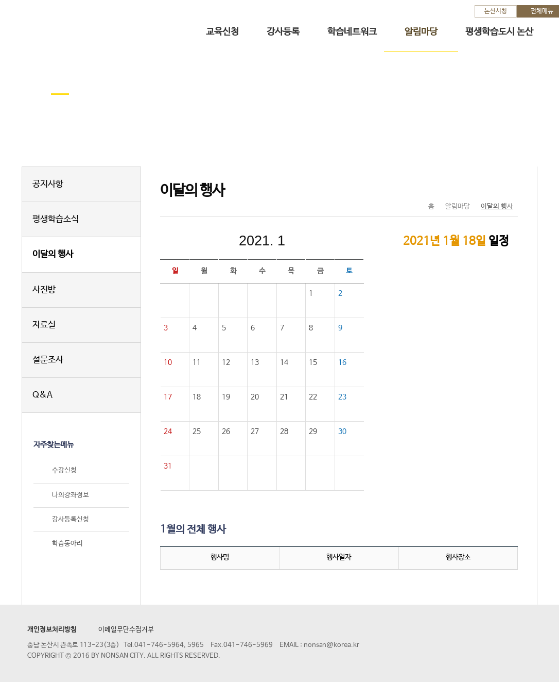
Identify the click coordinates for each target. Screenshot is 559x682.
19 (226, 397)
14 (284, 362)
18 (197, 397)
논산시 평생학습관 (82, 25)
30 (342, 431)
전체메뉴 (542, 11)
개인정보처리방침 (52, 630)
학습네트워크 (352, 32)
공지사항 (47, 184)
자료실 (44, 325)
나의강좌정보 (70, 495)
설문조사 (47, 360)
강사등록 (283, 32)
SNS (484, 185)
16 (342, 362)
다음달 (331, 240)
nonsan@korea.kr (331, 645)
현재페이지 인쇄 (505, 185)
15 (313, 362)
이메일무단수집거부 (126, 630)
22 (313, 397)
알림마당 (421, 32)
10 (168, 362)
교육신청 (222, 32)
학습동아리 (67, 543)
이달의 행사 (52, 254)
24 (168, 431)
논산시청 (495, 11)
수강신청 (64, 471)
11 (197, 362)
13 (255, 362)
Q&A (42, 395)
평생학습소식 (55, 219)
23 (342, 397)
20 (255, 397)
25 (197, 431)
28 (284, 431)
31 (168, 466)
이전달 (193, 240)
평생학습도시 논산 (499, 32)
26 (226, 431)
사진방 (44, 290)
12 (226, 362)
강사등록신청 (70, 519)
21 (284, 397)
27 (255, 431)
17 (168, 397)
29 (313, 431)
